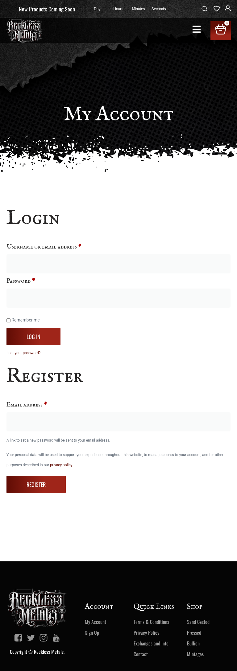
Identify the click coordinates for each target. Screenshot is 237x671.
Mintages (195, 654)
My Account (95, 621)
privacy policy (61, 465)
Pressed (194, 632)
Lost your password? (23, 353)
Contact (141, 654)
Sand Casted (198, 621)
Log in (33, 337)
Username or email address (56, 247)
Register (36, 484)
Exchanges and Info (151, 643)
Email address (39, 405)
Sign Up (92, 632)
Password (33, 281)
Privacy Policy (146, 632)
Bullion (193, 643)
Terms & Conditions (151, 621)
